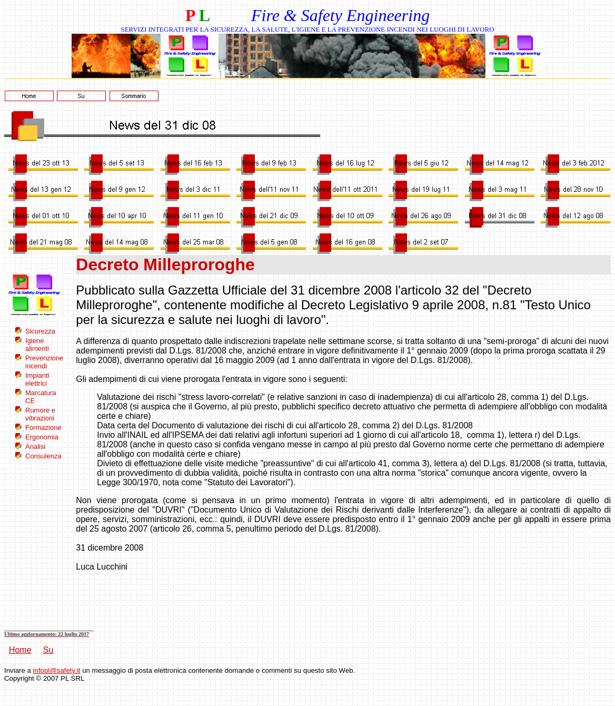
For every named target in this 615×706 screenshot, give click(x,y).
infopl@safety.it (57, 670)
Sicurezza (40, 331)
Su (48, 649)
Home (20, 649)
